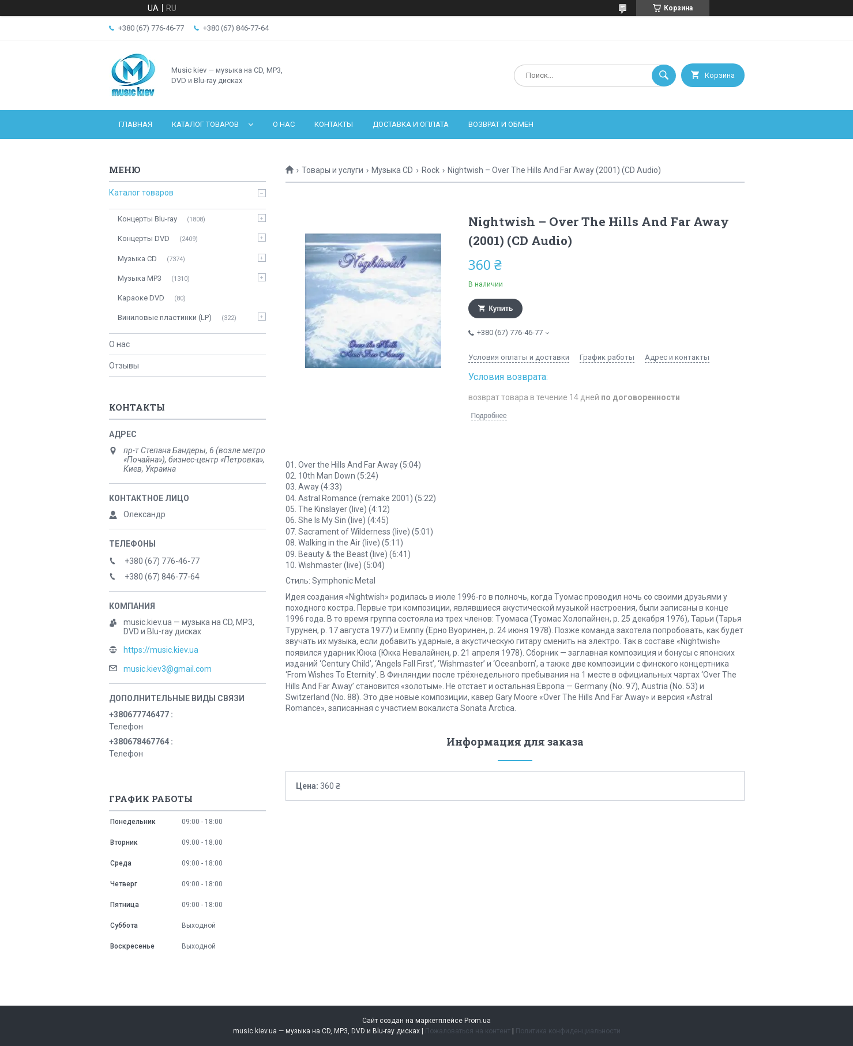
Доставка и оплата (411, 124)
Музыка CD (392, 170)
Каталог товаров (205, 124)
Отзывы (124, 365)
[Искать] (664, 75)
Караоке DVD (141, 298)
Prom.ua (477, 1021)
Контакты (333, 124)
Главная (135, 124)
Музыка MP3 (139, 278)
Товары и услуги (332, 170)
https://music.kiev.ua (160, 649)
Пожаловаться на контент (467, 1031)
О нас (284, 124)
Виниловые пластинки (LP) (165, 317)
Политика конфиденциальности (568, 1031)
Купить (501, 308)
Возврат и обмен (500, 124)
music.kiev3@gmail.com (167, 668)
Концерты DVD (144, 238)
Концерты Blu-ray (147, 219)
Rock (430, 170)
